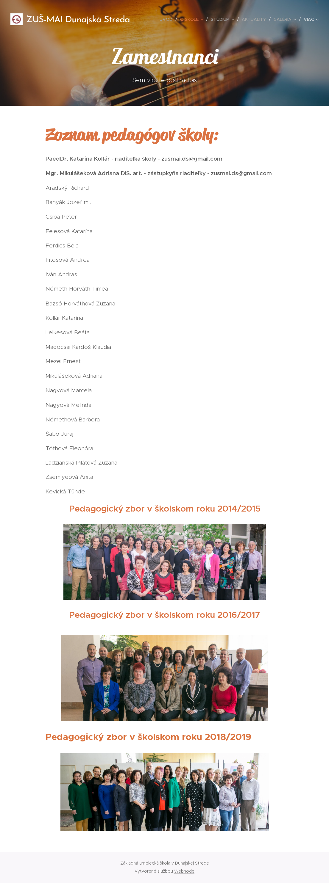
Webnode (184, 871)
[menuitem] (167, 19)
